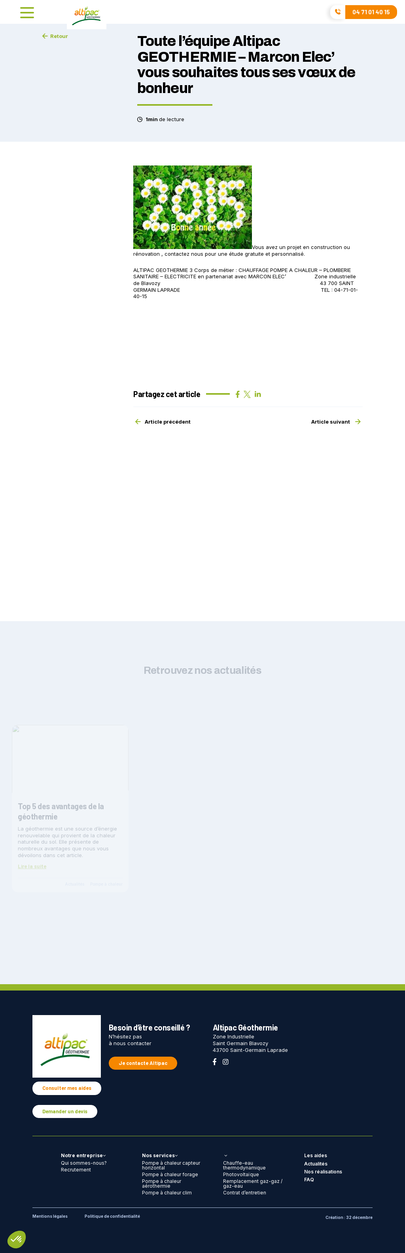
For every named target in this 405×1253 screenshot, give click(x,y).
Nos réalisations (323, 1172)
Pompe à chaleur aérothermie (161, 1183)
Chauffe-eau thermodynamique (244, 1165)
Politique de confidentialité (112, 1216)
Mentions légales (50, 1216)
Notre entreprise (83, 1155)
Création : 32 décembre (349, 1217)
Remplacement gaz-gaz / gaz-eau (252, 1183)
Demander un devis (64, 1111)
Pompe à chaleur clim (167, 1193)
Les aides (315, 1155)
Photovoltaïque (241, 1174)
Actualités (315, 1164)
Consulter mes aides (66, 1088)
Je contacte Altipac (143, 1063)
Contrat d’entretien (244, 1193)
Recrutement (76, 1170)
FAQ (309, 1180)
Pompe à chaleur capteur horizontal (171, 1165)
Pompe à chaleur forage (170, 1174)
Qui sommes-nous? (84, 1163)
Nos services (160, 1155)
